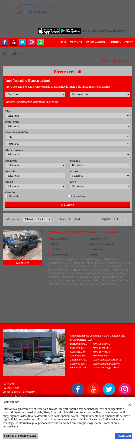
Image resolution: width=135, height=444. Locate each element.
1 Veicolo (67, 204)
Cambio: (10, 192)
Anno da (10, 171)
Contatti (128, 42)
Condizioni (12, 122)
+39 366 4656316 (102, 351)
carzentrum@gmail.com (106, 363)
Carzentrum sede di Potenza (89, 331)
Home (63, 42)
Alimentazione (14, 150)
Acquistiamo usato (96, 42)
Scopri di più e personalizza (20, 435)
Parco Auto (76, 42)
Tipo (8, 111)
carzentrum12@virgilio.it (107, 359)
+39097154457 (101, 355)
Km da (9, 181)
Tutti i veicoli (118, 61)
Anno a (74, 171)
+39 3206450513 (102, 347)
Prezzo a (75, 160)
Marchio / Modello (16, 132)
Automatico (77, 196)
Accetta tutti (124, 435)
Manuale (14, 196)
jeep (129, 61)
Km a (73, 181)
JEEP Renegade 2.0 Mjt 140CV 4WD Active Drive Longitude (83, 232)
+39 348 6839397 (102, 343)
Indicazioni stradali (81, 371)
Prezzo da (11, 160)
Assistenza (115, 42)
